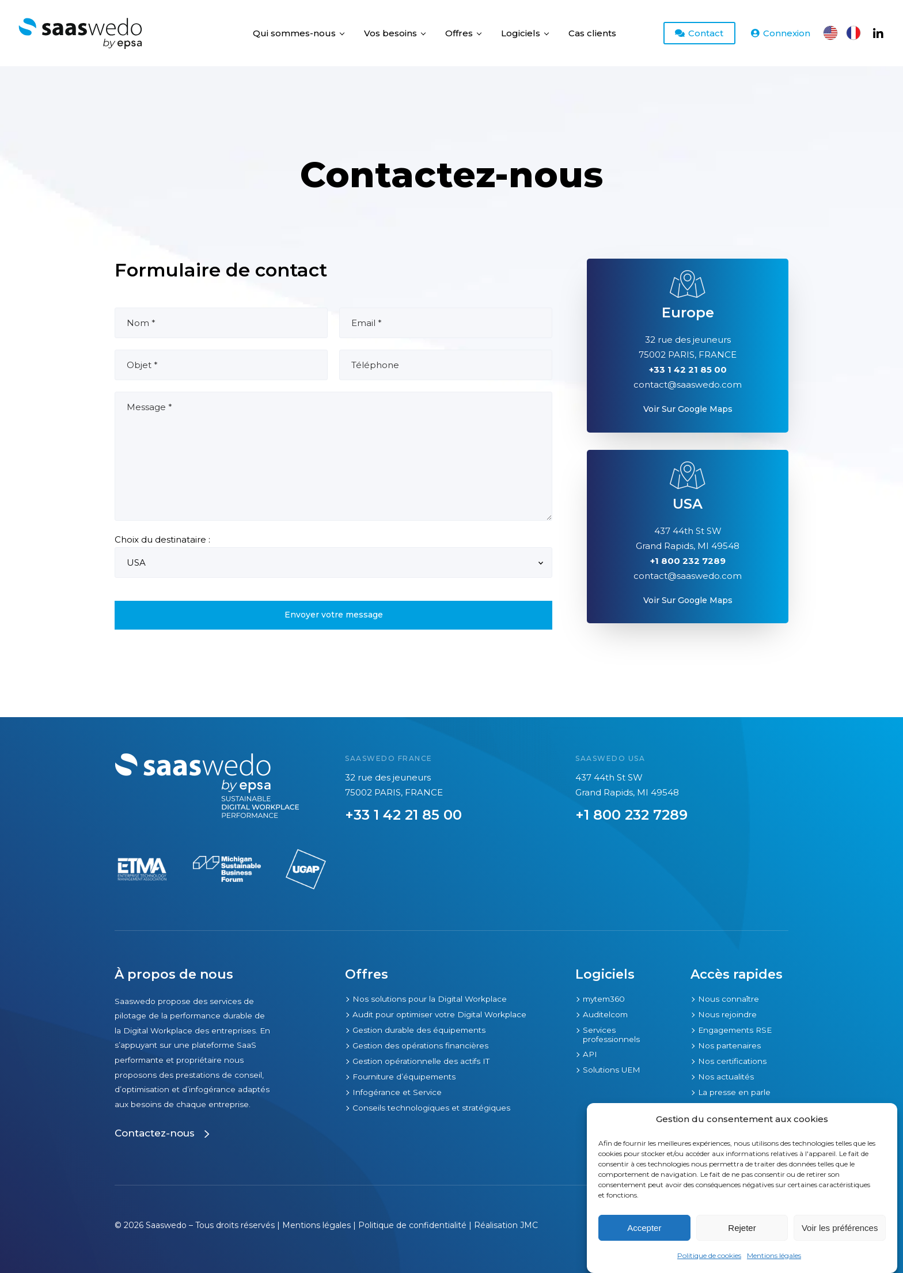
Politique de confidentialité (412, 1225)
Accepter (644, 1228)
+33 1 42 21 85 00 (403, 814)
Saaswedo (166, 1225)
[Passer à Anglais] (830, 33)
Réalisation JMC (506, 1225)
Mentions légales (774, 1255)
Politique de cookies (709, 1255)
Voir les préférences (840, 1228)
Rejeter (742, 1228)
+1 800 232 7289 (631, 814)
